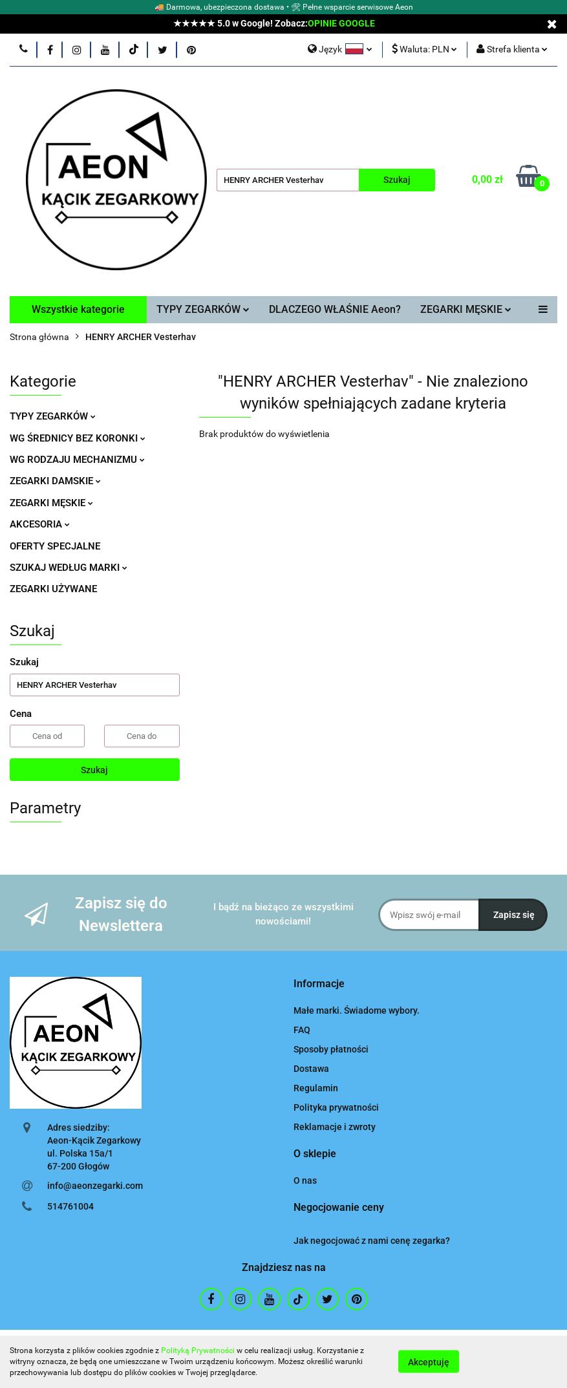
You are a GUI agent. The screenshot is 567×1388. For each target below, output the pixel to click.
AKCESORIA (40, 524)
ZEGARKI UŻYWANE (53, 589)
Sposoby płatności (331, 1049)
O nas (305, 1180)
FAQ (302, 1030)
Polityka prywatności (336, 1107)
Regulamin (316, 1088)
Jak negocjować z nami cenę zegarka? (372, 1240)
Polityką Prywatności (198, 1350)
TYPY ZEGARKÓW (203, 309)
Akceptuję (428, 1362)
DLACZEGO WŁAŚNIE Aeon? (335, 309)
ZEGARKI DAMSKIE (55, 481)
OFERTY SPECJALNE (55, 546)
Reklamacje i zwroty (335, 1127)
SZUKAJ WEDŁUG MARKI (68, 567)
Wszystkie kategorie (78, 309)
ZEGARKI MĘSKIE (465, 309)
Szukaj (94, 770)
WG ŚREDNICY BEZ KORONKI (77, 438)
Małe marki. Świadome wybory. (357, 1010)
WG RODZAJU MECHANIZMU (77, 459)
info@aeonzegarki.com (95, 1185)
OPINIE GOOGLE (341, 23)
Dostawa (311, 1068)
